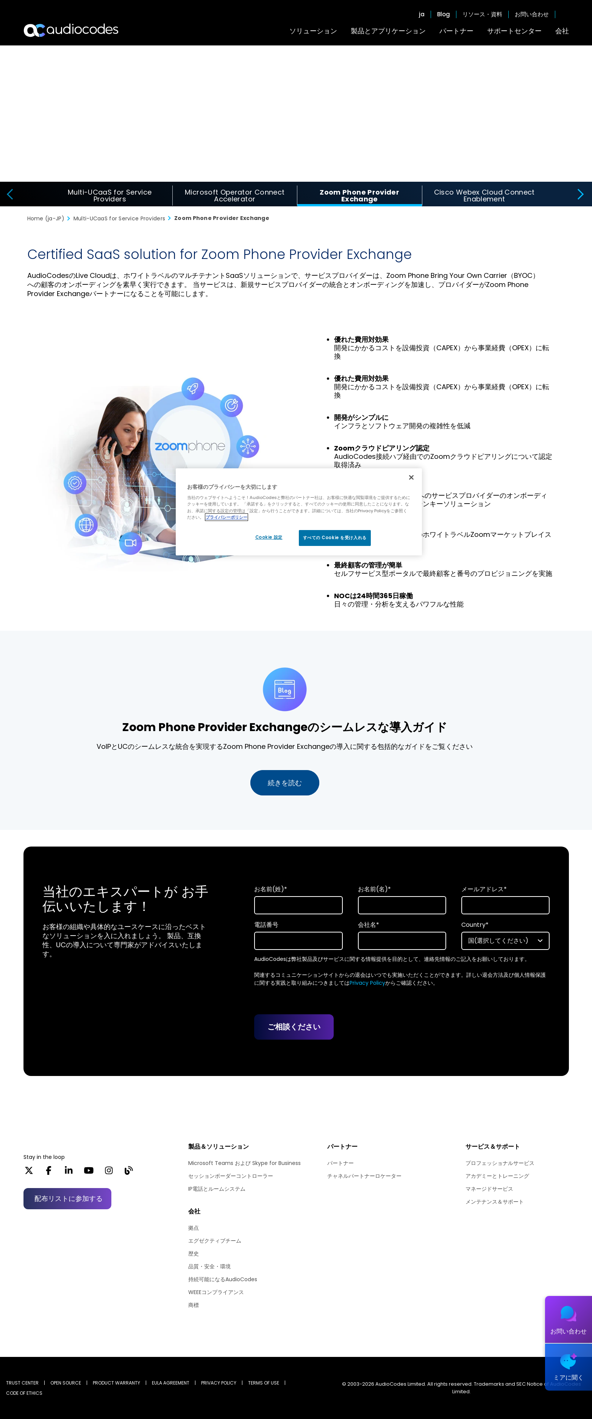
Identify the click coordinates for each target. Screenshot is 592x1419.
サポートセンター (514, 31)
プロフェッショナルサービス (499, 1163)
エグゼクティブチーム (214, 1240)
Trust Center (22, 1383)
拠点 (193, 1228)
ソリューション (313, 31)
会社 (562, 31)
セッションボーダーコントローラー (230, 1176)
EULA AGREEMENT (170, 1383)
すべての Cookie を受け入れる (335, 538)
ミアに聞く (568, 1377)
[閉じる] (411, 477)
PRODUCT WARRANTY (116, 1383)
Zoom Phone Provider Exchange (359, 195)
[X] (28, 1173)
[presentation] (9, 194)
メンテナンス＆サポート (494, 1201)
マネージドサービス (489, 1189)
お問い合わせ (532, 14)
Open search (565, 14)
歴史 (193, 1253)
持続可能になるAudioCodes (222, 1279)
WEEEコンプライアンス (216, 1292)
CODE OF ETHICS (24, 1393)
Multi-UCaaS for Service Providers (110, 195)
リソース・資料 (482, 14)
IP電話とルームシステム (216, 1189)
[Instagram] (108, 1173)
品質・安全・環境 (209, 1266)
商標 (193, 1305)
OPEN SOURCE (65, 1383)
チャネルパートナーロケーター (364, 1176)
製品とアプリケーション (388, 31)
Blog (443, 14)
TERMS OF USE (263, 1383)
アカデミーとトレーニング (497, 1176)
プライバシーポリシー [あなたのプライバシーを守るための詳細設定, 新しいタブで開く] (226, 517)
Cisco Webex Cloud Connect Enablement (484, 195)
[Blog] (128, 1173)
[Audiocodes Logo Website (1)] (71, 30)
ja (422, 14)
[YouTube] (88, 1173)
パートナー (456, 31)
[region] (299, 511)
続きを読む (285, 782)
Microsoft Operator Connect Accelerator (234, 195)
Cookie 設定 (269, 537)
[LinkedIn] (68, 1173)
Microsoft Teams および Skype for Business (244, 1163)
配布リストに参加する (68, 1198)
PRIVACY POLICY (218, 1383)
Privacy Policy (367, 983)
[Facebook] (48, 1173)
